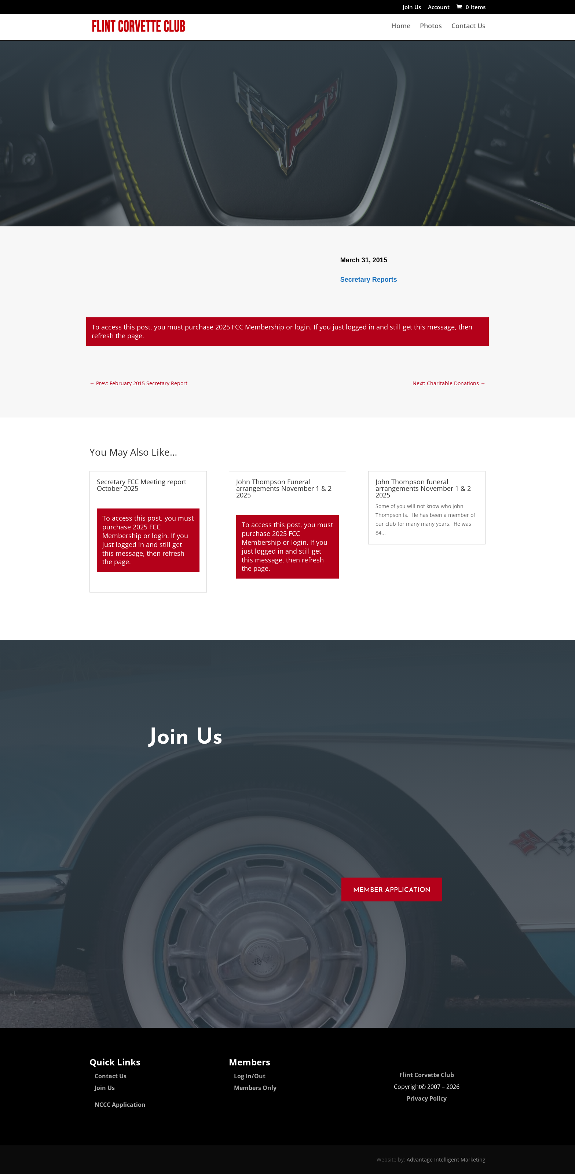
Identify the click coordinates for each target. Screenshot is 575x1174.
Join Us (412, 7)
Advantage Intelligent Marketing (446, 1159)
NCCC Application (120, 1105)
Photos (431, 26)
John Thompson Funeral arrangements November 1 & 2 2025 (284, 488)
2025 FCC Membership (249, 326)
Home (400, 26)
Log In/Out (249, 1076)
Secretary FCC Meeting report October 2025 (141, 485)
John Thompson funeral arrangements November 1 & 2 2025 (423, 488)
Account (439, 7)
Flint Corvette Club (426, 1075)
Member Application (392, 890)
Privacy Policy (427, 1098)
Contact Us (468, 26)
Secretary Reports (368, 279)
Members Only (255, 1088)
